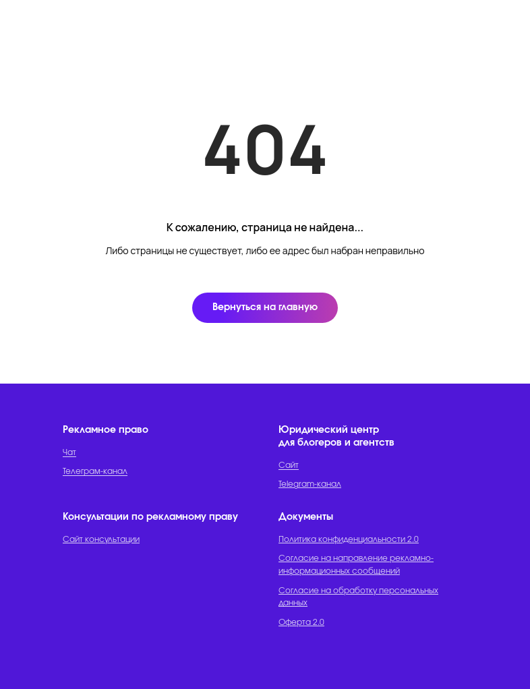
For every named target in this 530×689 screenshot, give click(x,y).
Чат (69, 452)
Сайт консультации (101, 539)
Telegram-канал (309, 484)
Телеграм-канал (95, 471)
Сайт (288, 465)
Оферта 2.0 (301, 622)
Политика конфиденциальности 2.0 (348, 539)
